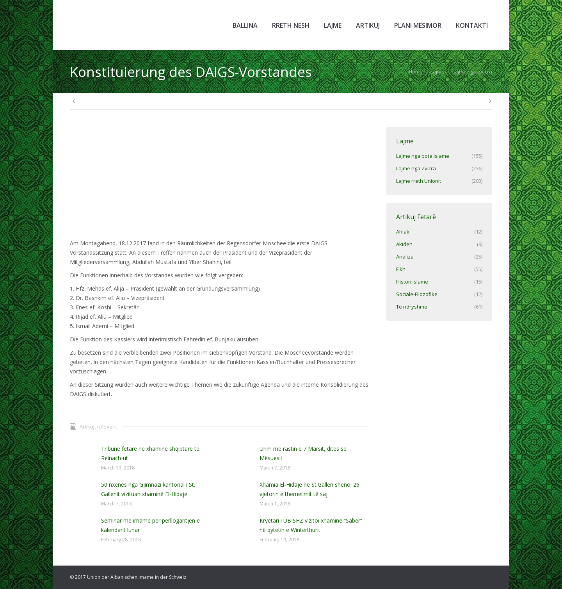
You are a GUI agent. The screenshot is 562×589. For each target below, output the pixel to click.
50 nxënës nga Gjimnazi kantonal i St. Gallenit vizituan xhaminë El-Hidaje (148, 489)
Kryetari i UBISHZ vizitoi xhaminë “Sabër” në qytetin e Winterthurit (311, 525)
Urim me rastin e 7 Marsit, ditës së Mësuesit (303, 453)
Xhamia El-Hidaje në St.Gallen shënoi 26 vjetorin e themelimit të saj (309, 489)
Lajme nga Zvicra (472, 71)
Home (416, 71)
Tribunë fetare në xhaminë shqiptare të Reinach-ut (150, 453)
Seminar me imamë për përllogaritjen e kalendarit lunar (150, 525)
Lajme (437, 71)
